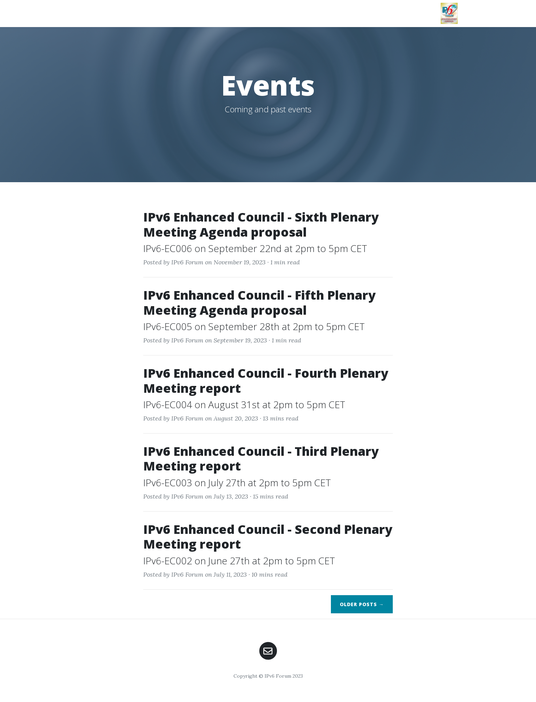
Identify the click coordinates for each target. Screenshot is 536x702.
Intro (190, 9)
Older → (362, 604)
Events (352, 9)
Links (426, 9)
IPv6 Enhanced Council (124, 13)
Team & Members (387, 12)
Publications (311, 9)
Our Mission (222, 12)
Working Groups (259, 12)
